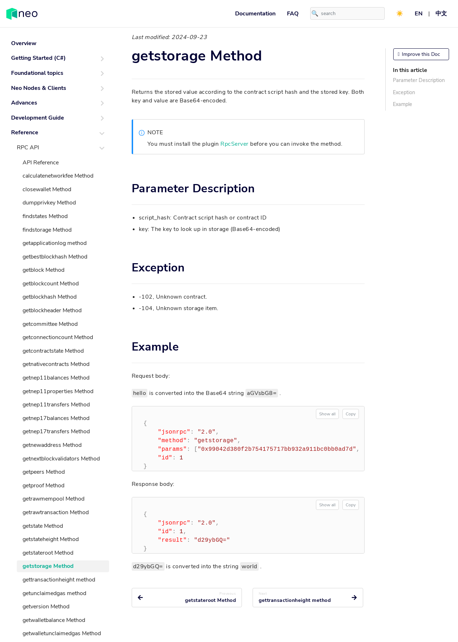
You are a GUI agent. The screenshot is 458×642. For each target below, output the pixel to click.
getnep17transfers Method (56, 431)
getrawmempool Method (53, 499)
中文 (441, 14)
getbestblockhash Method (55, 257)
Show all (327, 414)
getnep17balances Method (56, 418)
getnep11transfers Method (56, 405)
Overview (23, 43)
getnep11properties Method (58, 391)
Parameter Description (419, 80)
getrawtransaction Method (56, 512)
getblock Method (43, 270)
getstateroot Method (48, 553)
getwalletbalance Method (54, 620)
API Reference (41, 162)
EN (419, 14)
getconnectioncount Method (58, 337)
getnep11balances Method (56, 378)
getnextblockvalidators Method (61, 459)
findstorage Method (47, 230)
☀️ (399, 14)
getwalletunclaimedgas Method (62, 633)
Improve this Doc (419, 54)
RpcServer (234, 144)
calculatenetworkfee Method (58, 176)
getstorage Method (48, 566)
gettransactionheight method (59, 580)
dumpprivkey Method (49, 203)
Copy (351, 414)
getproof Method (43, 485)
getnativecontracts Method (56, 364)
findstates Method (45, 216)
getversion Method (46, 606)
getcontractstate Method (53, 351)
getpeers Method (44, 472)
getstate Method (43, 526)
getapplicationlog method (55, 243)
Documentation (255, 14)
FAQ (293, 14)
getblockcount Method (51, 284)
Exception (404, 92)
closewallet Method (47, 189)
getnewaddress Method (52, 445)
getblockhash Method (50, 297)
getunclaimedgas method (54, 593)
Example (402, 104)
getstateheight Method (51, 539)
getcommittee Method (50, 324)
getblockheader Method (52, 310)
